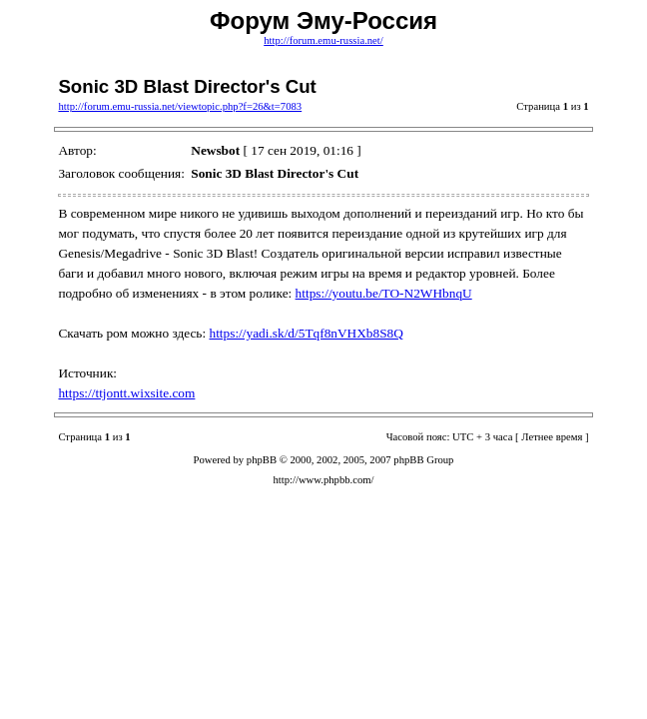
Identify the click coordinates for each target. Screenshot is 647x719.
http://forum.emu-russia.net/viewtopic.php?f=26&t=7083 (180, 106)
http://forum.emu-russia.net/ (323, 40)
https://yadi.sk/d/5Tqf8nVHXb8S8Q (306, 333)
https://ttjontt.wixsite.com (126, 392)
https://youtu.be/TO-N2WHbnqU (384, 293)
